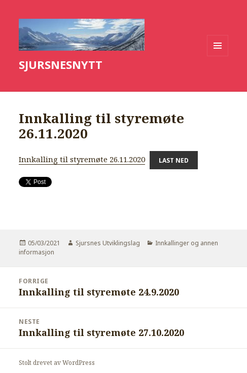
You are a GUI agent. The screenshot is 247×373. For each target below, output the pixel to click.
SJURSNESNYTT (60, 64)
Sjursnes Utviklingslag (108, 243)
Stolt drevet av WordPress (57, 362)
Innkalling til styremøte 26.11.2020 (82, 159)
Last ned (174, 160)
